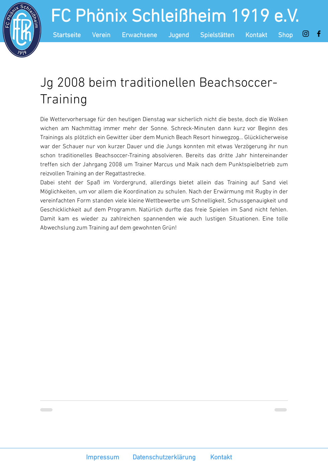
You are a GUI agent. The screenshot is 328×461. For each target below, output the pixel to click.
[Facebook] (319, 33)
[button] (102, 35)
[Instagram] (306, 33)
